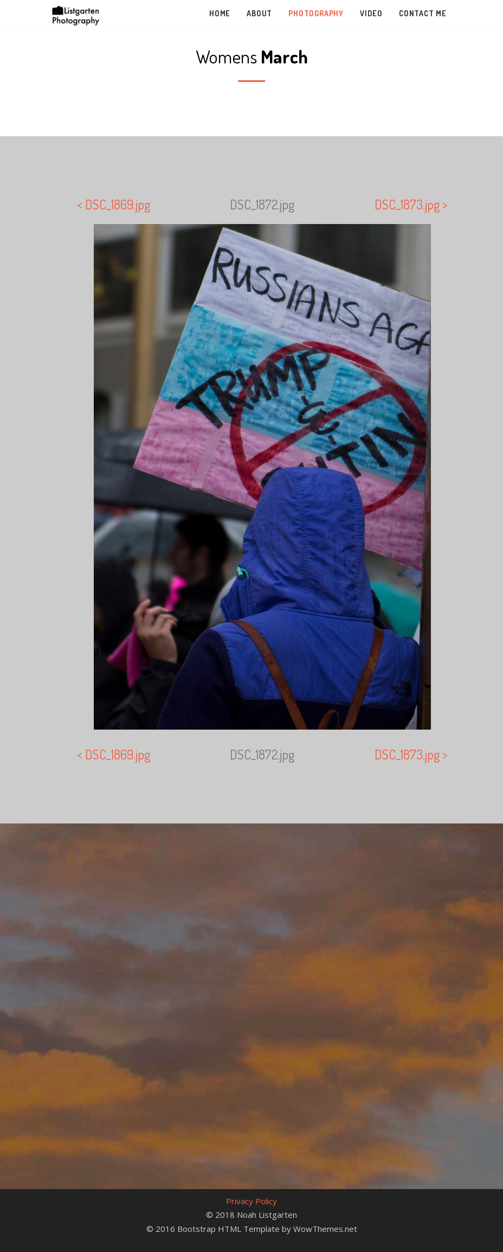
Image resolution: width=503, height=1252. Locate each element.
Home (219, 13)
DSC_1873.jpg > (411, 204)
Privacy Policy (251, 1201)
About (259, 13)
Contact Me (423, 13)
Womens (252, 56)
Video (371, 13)
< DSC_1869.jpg (113, 204)
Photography (316, 13)
